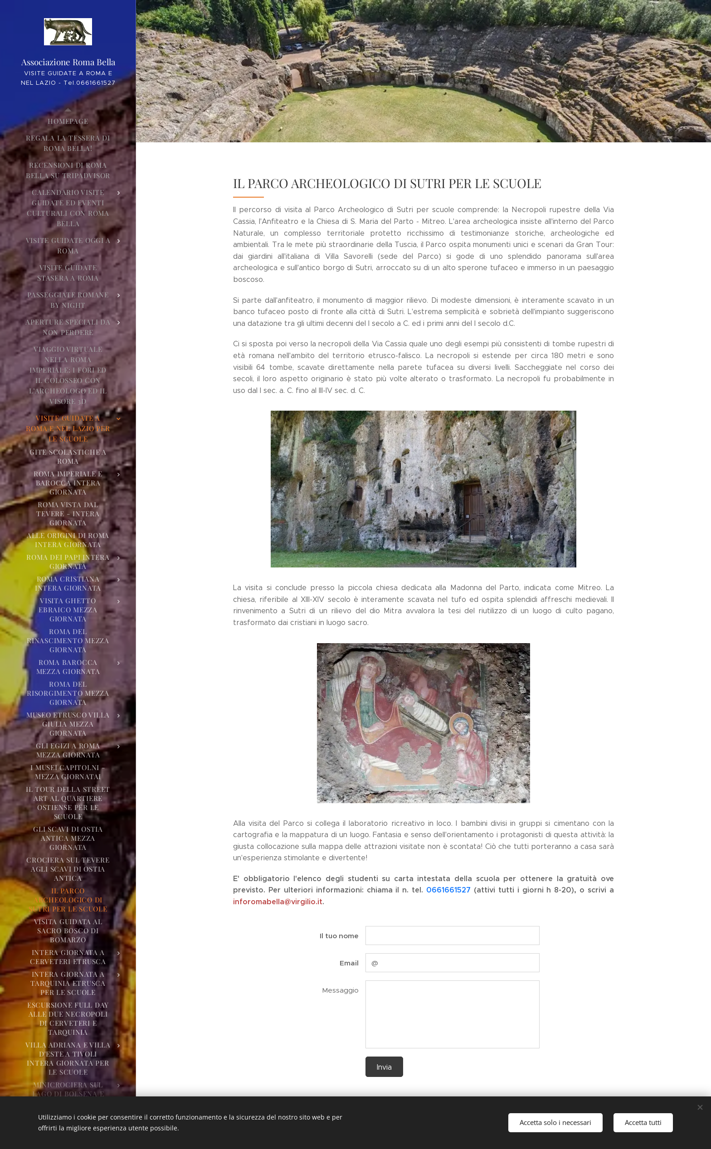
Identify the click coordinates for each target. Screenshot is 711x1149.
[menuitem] (68, 121)
